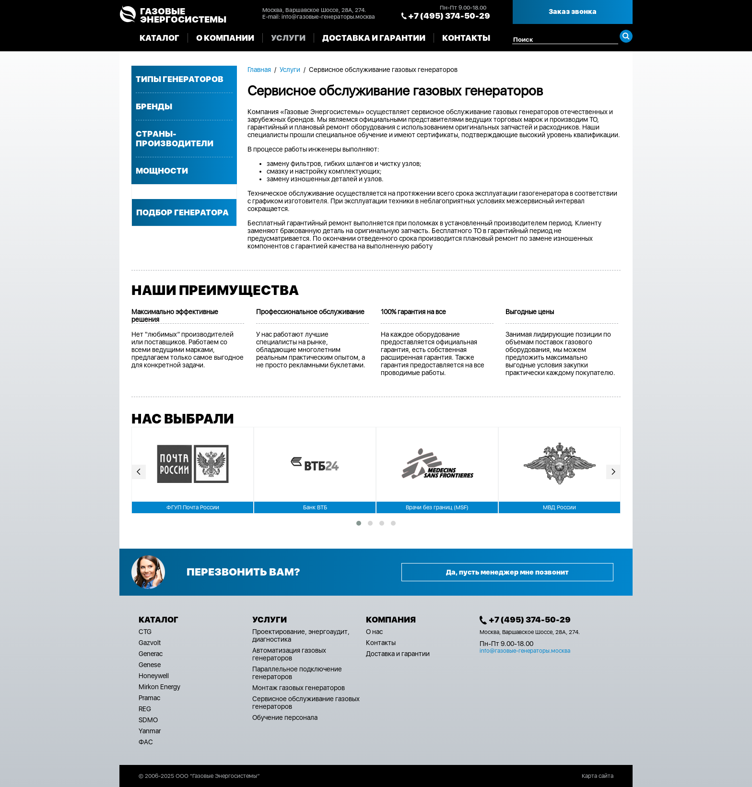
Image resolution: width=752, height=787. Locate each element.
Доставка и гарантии (373, 38)
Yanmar (150, 731)
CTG (145, 631)
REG (145, 709)
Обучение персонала (284, 717)
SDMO (148, 720)
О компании (225, 38)
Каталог (159, 38)
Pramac (149, 698)
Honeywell (154, 676)
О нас (374, 631)
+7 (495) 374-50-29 (449, 16)
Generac (151, 654)
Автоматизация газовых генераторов (289, 654)
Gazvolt (150, 642)
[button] (358, 523)
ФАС (146, 742)
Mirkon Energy (159, 687)
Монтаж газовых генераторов (298, 688)
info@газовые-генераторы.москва (328, 16)
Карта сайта (597, 776)
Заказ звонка (573, 11)
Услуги (288, 38)
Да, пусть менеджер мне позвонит (507, 572)
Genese (150, 665)
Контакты (466, 38)
